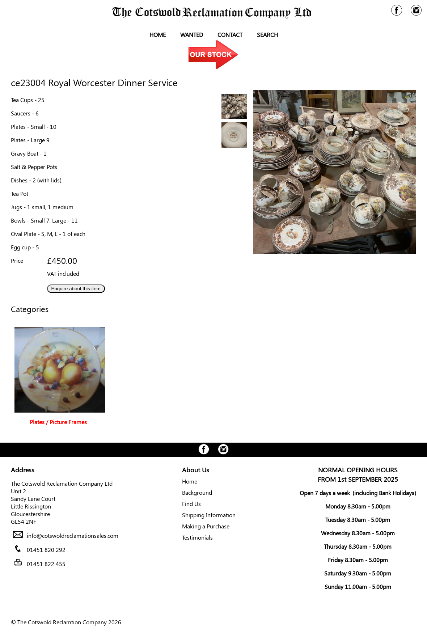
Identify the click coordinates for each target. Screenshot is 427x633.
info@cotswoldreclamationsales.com (72, 535)
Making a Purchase (205, 526)
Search (267, 34)
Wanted (191, 34)
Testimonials (197, 537)
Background (197, 492)
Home (157, 34)
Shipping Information (209, 515)
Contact (229, 34)
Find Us (191, 503)
